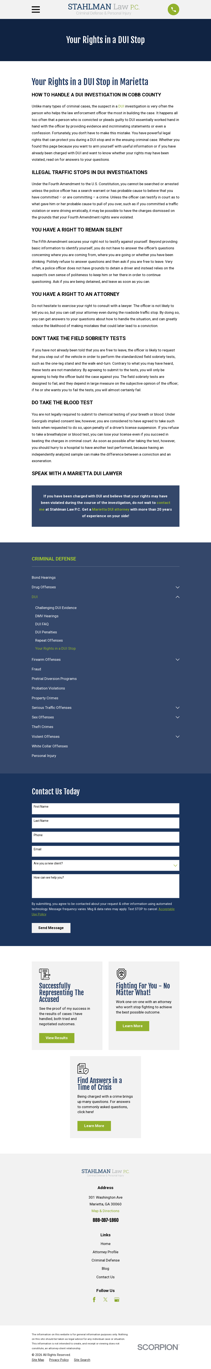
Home (106, 1244)
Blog (105, 1269)
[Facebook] (94, 1299)
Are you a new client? (48, 863)
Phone (38, 835)
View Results (57, 1038)
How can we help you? (49, 877)
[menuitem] (105, 577)
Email (37, 849)
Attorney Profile (105, 1252)
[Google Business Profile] (116, 1299)
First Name (41, 807)
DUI (121, 106)
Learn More (133, 1026)
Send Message (51, 928)
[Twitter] (105, 1299)
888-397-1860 (106, 1220)
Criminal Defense (106, 1260)
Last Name (41, 821)
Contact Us (105, 1277)
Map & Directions (105, 1211)
